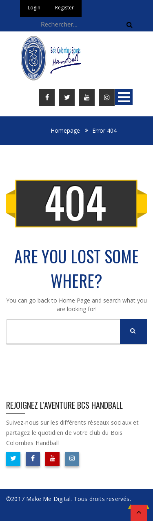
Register (64, 7)
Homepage (65, 130)
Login (34, 7)
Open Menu (124, 97)
